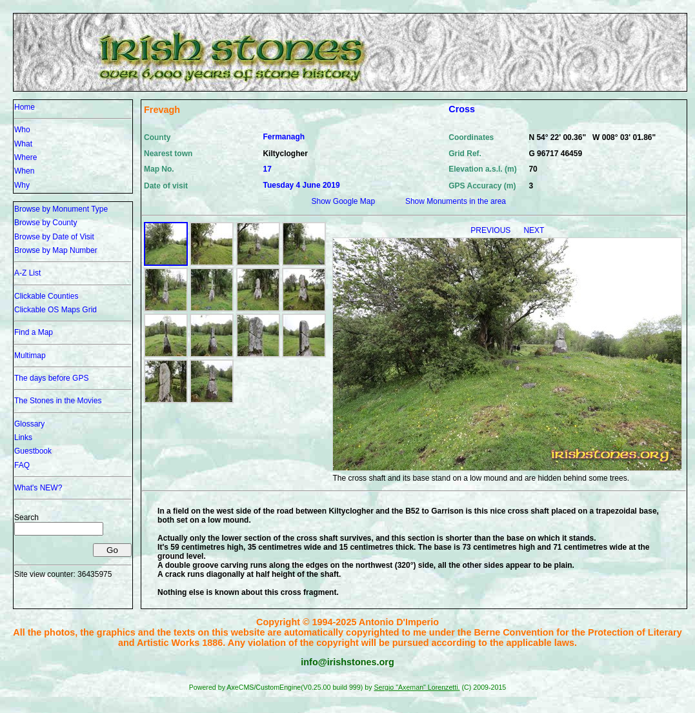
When (24, 171)
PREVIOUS (491, 230)
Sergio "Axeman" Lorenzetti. (416, 687)
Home (24, 107)
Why (22, 185)
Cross (461, 109)
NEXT (533, 230)
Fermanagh (284, 136)
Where (25, 157)
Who (22, 129)
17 (267, 169)
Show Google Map (343, 201)
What (23, 143)
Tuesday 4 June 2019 (301, 185)
